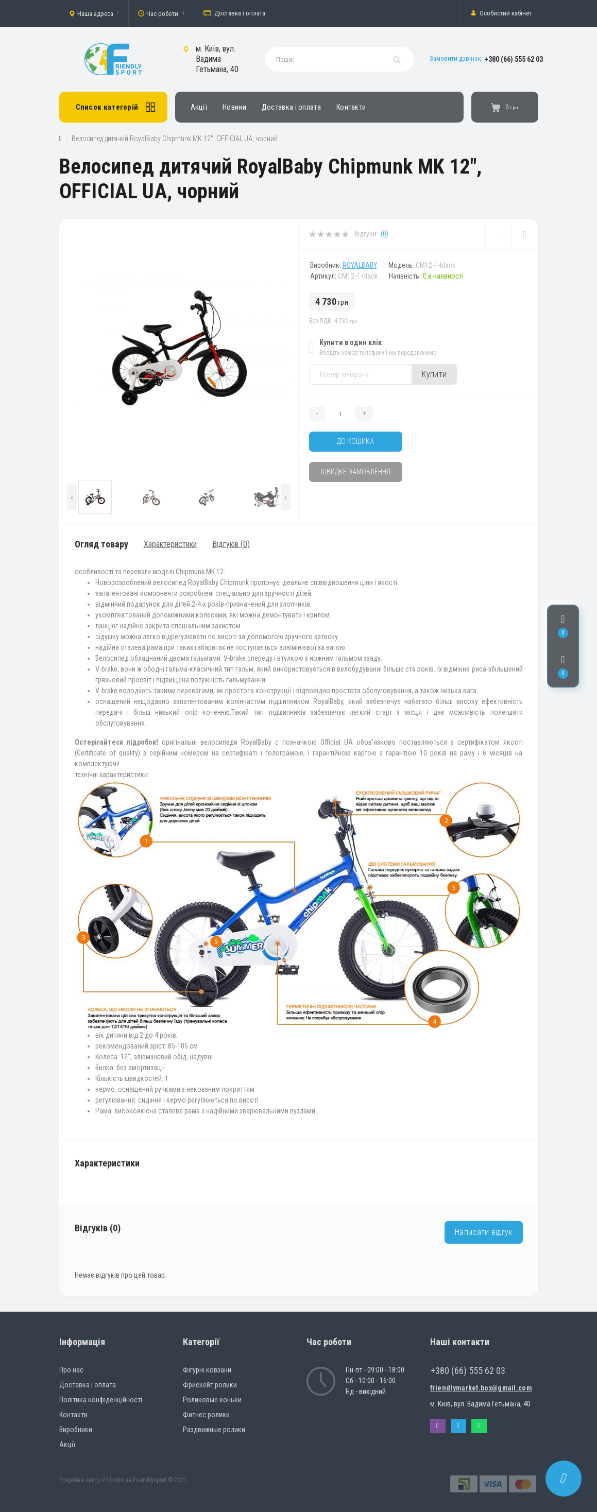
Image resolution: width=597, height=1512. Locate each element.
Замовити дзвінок (455, 58)
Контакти (351, 107)
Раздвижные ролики (214, 1429)
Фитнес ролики (206, 1415)
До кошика (355, 441)
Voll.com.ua (116, 1480)
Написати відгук (484, 1232)
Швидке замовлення (355, 472)
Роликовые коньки (212, 1400)
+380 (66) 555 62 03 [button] (468, 1370)
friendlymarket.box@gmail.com (481, 1388)
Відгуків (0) (231, 544)
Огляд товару (101, 544)
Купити (434, 374)
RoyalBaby (360, 265)
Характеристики (170, 544)
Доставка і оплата (234, 13)
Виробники (75, 1429)
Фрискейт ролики (210, 1385)
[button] (94, 13)
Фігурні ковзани (207, 1370)
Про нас (71, 1370)
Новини (234, 107)
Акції (199, 107)
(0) (384, 234)
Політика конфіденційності (100, 1400)
